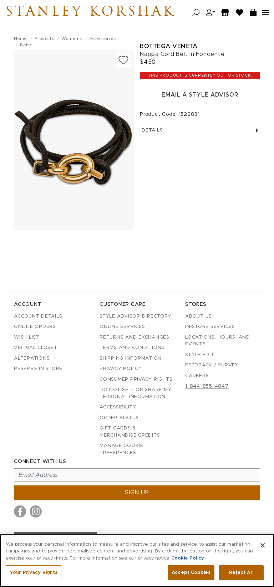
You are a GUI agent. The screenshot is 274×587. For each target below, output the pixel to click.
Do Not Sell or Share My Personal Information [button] (135, 393)
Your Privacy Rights (33, 572)
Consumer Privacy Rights (136, 379)
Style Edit (199, 354)
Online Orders (35, 326)
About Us (198, 316)
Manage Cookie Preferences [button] (121, 449)
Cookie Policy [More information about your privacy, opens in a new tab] (187, 558)
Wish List (26, 337)
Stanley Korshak (92, 12)
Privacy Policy (121, 368)
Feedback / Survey (212, 365)
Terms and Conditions (132, 347)
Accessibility (118, 407)
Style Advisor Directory (135, 316)
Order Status (119, 418)
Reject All (241, 572)
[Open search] (196, 12)
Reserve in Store (38, 368)
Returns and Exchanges (134, 337)
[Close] (262, 545)
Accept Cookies (191, 572)
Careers (197, 376)
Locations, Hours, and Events (217, 341)
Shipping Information (131, 358)
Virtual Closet (35, 347)
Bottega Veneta (168, 46)
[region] (137, 560)
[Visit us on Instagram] (36, 511)
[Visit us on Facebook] (20, 511)
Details (200, 130)
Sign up (137, 492)
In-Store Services (210, 326)
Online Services (122, 326)
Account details (38, 316)
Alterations (32, 358)
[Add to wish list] (123, 60)
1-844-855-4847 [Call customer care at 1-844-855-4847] (207, 386)
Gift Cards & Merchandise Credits (130, 432)
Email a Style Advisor (200, 95)
